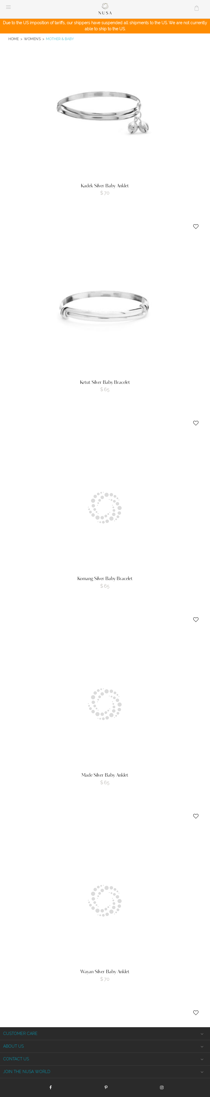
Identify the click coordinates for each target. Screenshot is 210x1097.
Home (13, 39)
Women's (32, 39)
